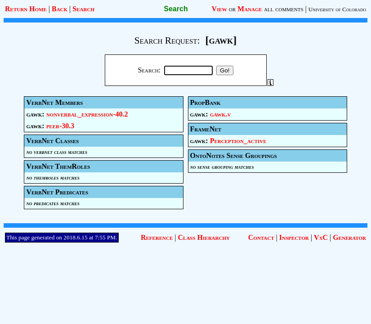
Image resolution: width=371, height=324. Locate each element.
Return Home (26, 9)
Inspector (294, 237)
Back (59, 9)
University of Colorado (337, 9)
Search (83, 9)
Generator (349, 237)
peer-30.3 (60, 126)
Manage (249, 9)
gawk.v (220, 114)
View (219, 9)
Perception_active (238, 140)
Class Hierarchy (204, 237)
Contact (261, 237)
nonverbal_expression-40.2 (87, 114)
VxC (321, 237)
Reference (157, 237)
